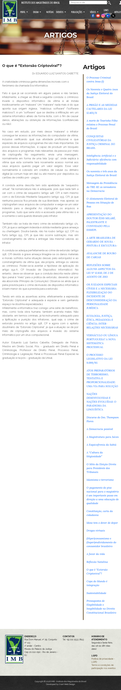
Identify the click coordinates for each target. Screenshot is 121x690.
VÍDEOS (93, 12)
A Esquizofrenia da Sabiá (101, 444)
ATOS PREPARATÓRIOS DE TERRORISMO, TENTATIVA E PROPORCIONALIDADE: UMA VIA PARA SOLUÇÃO (102, 378)
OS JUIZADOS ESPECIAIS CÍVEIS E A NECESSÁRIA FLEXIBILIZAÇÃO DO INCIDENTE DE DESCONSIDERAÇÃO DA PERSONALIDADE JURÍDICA (102, 296)
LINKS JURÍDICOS (108, 12)
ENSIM (35, 12)
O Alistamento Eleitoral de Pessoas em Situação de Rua (102, 202)
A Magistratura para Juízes (103, 437)
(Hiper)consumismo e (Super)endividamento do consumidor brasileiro (101, 542)
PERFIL (22, 12)
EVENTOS (59, 12)
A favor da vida (96, 554)
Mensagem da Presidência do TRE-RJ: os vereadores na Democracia (102, 186)
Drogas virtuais (96, 530)
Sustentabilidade (96, 593)
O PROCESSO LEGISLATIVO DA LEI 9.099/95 (99, 358)
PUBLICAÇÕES (76, 12)
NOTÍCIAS (50, 12)
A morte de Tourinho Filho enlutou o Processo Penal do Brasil (102, 124)
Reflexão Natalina (97, 562)
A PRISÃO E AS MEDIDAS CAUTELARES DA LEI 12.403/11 (102, 108)
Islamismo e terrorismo (100, 479)
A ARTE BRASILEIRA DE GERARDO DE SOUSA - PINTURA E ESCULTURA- (102, 241)
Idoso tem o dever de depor (102, 522)
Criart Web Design (67, 684)
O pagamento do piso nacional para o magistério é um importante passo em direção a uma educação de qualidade (103, 495)
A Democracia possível (100, 429)
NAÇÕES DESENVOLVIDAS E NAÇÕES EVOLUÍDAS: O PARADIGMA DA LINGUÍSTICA (101, 401)
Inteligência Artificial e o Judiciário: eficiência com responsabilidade (102, 159)
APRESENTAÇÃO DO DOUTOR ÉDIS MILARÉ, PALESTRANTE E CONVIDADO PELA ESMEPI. (101, 222)
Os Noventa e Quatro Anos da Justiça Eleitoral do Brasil (102, 93)
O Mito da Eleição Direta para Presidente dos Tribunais (101, 468)
